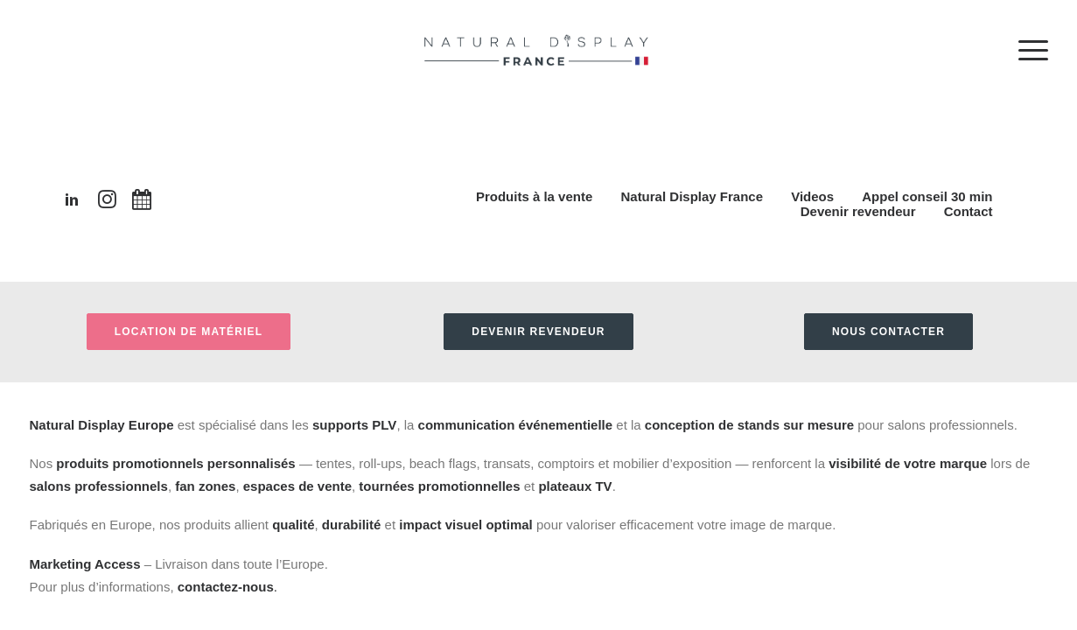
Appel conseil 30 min (927, 196)
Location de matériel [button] (189, 332)
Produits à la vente (534, 196)
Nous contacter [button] (888, 332)
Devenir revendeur (858, 211)
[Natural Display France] (538, 67)
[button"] (71, 203)
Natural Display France (691, 196)
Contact (968, 211)
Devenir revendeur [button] (538, 332)
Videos (812, 196)
